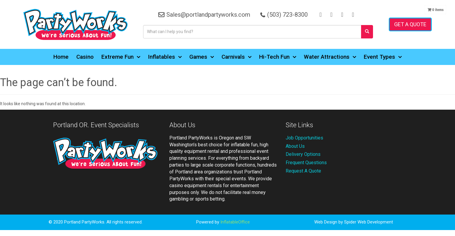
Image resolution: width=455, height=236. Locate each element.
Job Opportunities (304, 138)
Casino (85, 56)
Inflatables (165, 57)
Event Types (383, 57)
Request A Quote (303, 171)
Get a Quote (410, 24)
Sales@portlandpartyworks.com (208, 14)
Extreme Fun (120, 57)
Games (201, 57)
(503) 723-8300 (287, 14)
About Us (295, 146)
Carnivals (236, 57)
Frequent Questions (306, 162)
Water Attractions (330, 57)
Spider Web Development (368, 222)
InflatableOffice (235, 222)
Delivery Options (303, 154)
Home (61, 56)
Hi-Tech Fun (277, 57)
